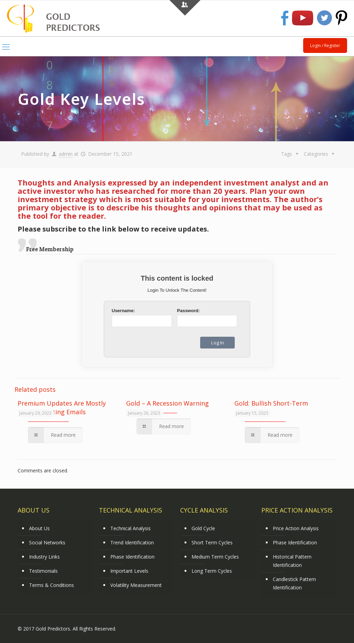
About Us (39, 528)
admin (66, 154)
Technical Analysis (130, 528)
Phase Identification (132, 556)
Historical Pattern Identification (292, 560)
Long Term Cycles (212, 571)
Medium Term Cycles (215, 556)
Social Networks (47, 542)
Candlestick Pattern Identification (294, 583)
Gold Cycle (203, 528)
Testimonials (43, 571)
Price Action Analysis (296, 528)
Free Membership (50, 249)
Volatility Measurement (136, 585)
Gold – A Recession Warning (167, 403)
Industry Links (44, 556)
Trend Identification (132, 542)
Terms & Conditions (51, 585)
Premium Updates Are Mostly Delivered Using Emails (62, 407)
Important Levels (129, 571)
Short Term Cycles (212, 542)
